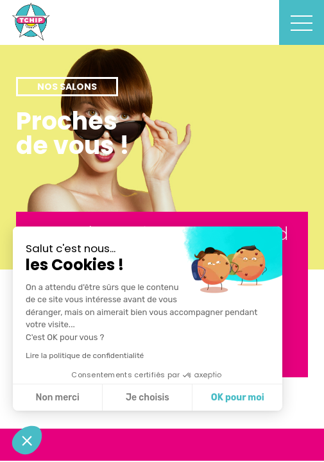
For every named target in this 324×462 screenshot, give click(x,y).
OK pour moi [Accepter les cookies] (237, 397)
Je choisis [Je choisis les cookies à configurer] (147, 397)
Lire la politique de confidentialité (85, 355)
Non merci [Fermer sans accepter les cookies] (57, 397)
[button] (27, 440)
